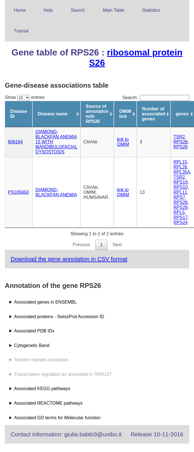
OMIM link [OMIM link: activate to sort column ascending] (125, 114)
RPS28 (181, 141)
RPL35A (182, 172)
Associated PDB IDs (34, 330)
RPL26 (180, 167)
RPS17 (181, 217)
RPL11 (180, 192)
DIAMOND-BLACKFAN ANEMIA (56, 192)
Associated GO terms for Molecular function (57, 417)
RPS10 (181, 187)
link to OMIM (123, 142)
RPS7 (179, 197)
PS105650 (18, 192)
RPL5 (179, 212)
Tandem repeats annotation (41, 359)
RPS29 (181, 207)
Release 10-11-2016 (157, 434)
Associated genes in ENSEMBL (45, 302)
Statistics (151, 10)
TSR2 (179, 136)
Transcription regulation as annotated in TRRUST (63, 374)
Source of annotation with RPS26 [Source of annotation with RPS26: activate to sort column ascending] (97, 114)
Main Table (113, 10)
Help (48, 10)
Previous (81, 244)
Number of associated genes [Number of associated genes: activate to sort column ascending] (153, 113)
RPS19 (181, 182)
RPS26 (181, 147)
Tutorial (21, 31)
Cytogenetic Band (31, 345)
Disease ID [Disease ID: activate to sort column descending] (18, 114)
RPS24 (181, 222)
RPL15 (180, 162)
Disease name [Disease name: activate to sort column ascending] (53, 113)
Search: (155, 97)
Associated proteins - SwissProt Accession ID (59, 316)
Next (117, 244)
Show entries (24, 97)
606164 (15, 141)
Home (20, 10)
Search (78, 10)
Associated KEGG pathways (42, 388)
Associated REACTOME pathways (48, 403)
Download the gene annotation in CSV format (69, 259)
